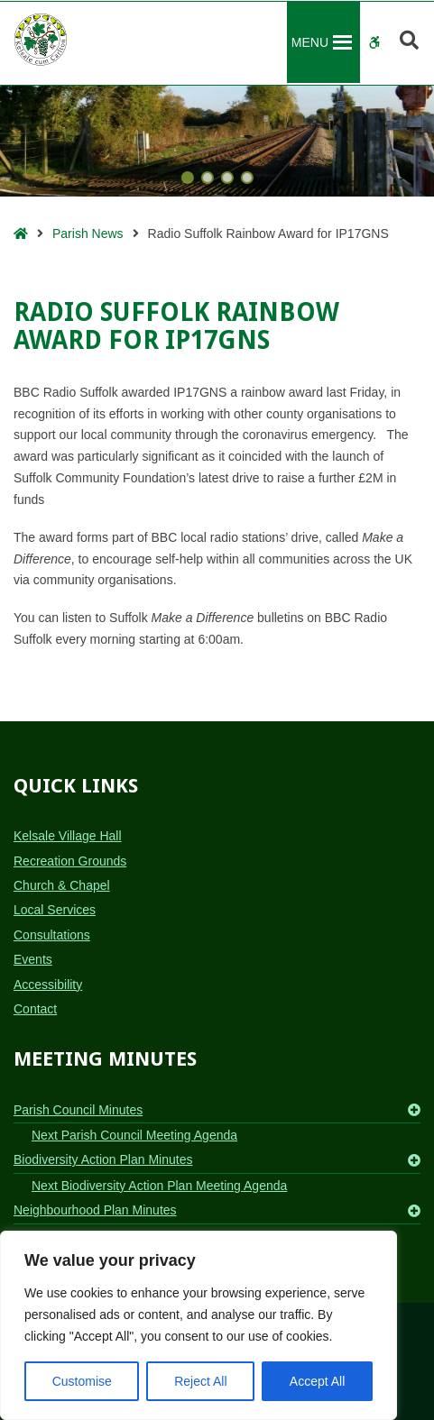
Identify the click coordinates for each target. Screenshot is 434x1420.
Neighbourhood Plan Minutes (95, 1210)
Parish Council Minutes (78, 1110)
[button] (309, 42)
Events (33, 959)
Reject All (200, 1381)
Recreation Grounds (70, 861)
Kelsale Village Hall (68, 836)
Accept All (317, 1381)
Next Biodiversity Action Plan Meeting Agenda (159, 1185)
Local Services (55, 909)
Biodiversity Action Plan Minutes (103, 1159)
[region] (198, 1325)
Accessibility (48, 984)
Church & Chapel (62, 885)
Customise (82, 1381)
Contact (35, 1009)
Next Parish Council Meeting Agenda (134, 1135)
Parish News (88, 233)
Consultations (52, 935)
